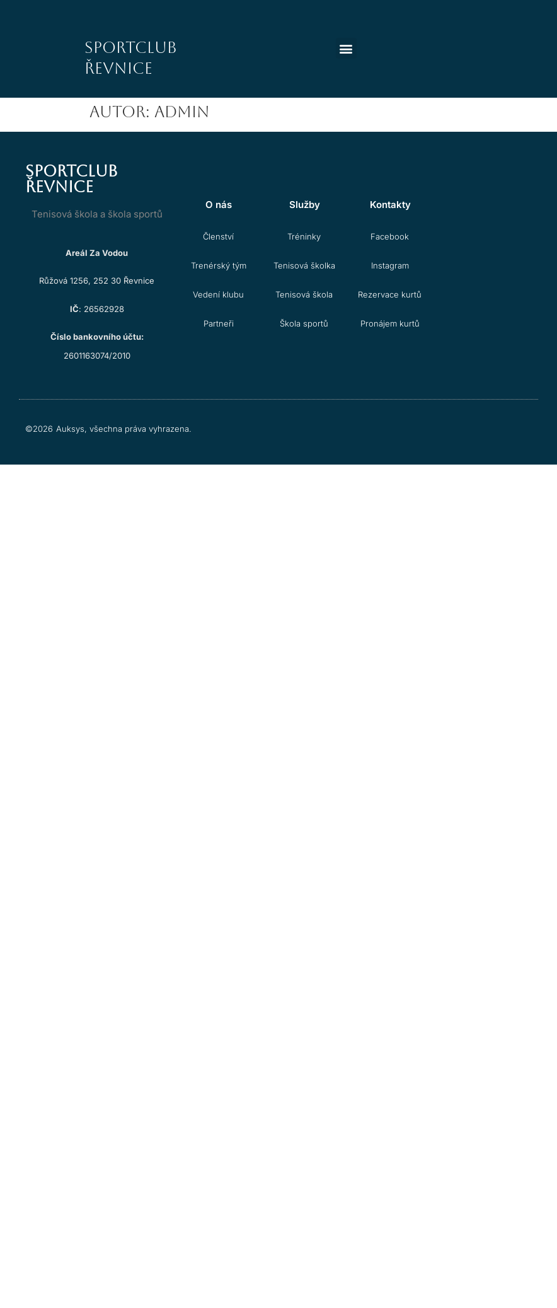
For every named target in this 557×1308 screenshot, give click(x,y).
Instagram (390, 265)
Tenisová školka (304, 265)
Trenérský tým (218, 265)
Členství (218, 236)
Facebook (389, 236)
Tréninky (304, 236)
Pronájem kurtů (390, 323)
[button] (346, 48)
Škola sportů (304, 323)
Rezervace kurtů (390, 294)
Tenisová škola (304, 294)
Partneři (219, 323)
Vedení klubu (218, 294)
